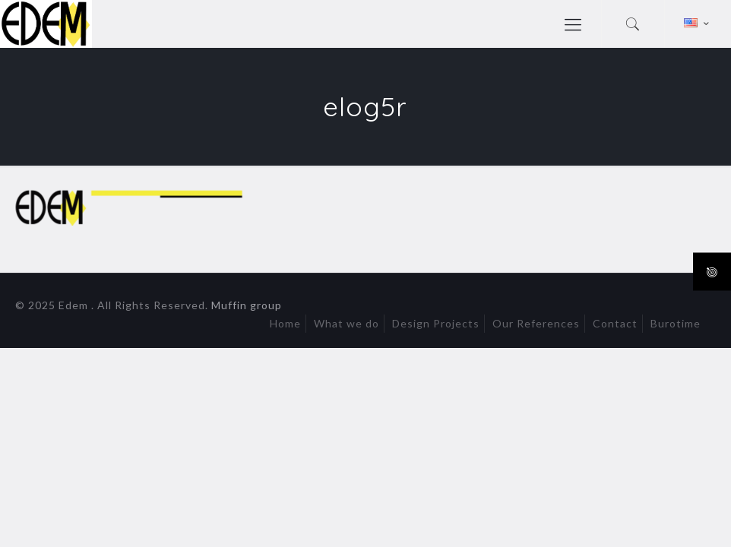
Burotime (675, 323)
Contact (615, 323)
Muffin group (246, 305)
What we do (346, 323)
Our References (536, 323)
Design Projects (435, 323)
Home (285, 323)
